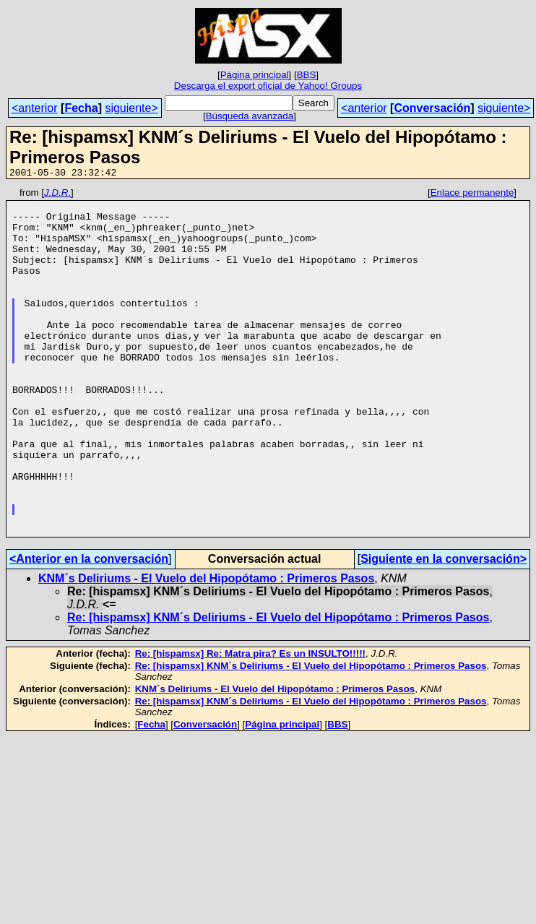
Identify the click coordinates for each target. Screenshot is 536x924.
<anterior (35, 108)
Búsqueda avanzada (250, 116)
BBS (306, 74)
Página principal (254, 74)
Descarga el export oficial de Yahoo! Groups (268, 85)
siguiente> (131, 108)
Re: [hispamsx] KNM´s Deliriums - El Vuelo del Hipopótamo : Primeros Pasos (278, 687)
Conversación (432, 108)
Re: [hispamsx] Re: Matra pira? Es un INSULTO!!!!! (250, 722)
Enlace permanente (472, 194)
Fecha (81, 108)
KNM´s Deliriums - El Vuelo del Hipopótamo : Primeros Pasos (206, 648)
